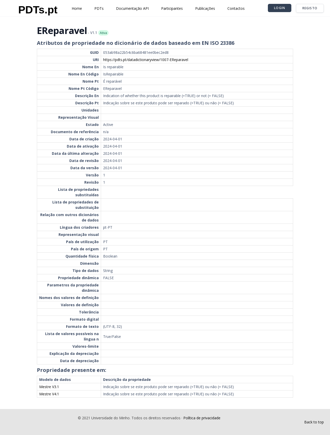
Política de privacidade (201, 417)
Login (279, 8)
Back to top (314, 422)
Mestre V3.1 (49, 386)
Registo (309, 8)
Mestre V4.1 (49, 393)
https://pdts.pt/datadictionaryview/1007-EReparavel (145, 59)
